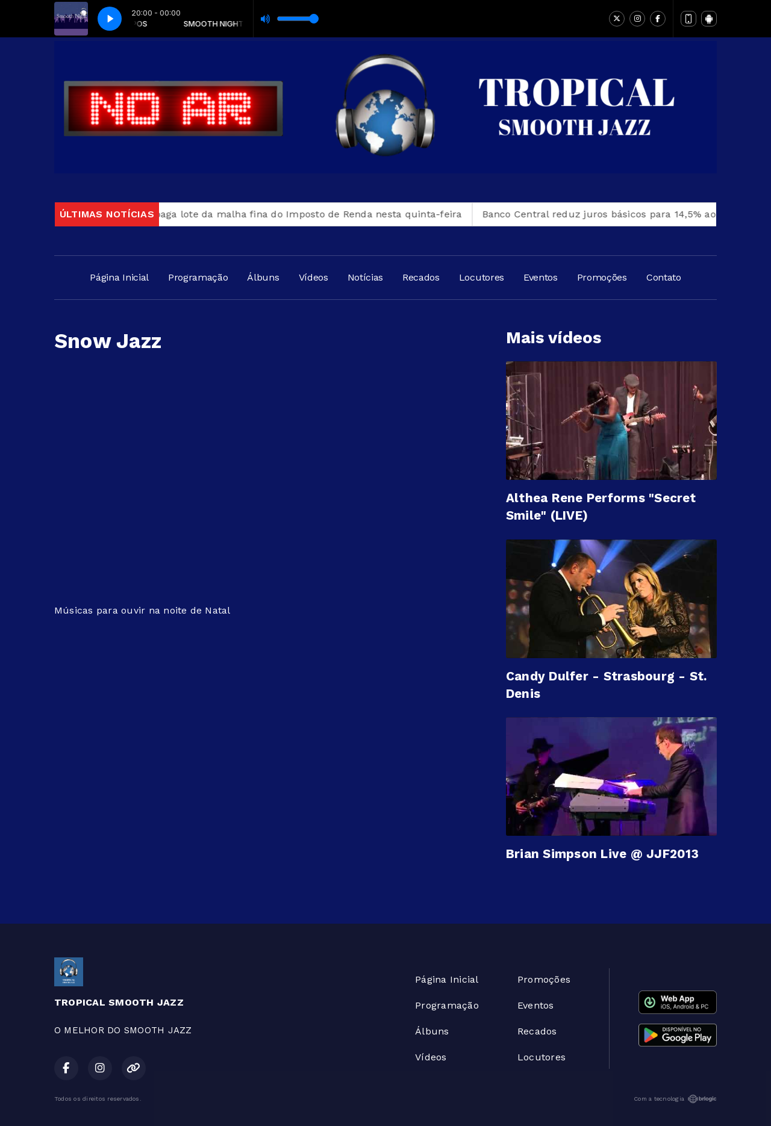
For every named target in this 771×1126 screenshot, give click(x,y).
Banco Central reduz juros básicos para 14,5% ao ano (616, 214)
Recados (421, 277)
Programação (198, 277)
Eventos (540, 277)
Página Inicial (119, 277)
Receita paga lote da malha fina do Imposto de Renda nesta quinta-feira (296, 214)
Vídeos (313, 277)
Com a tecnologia (675, 1099)
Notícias (365, 277)
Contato (663, 277)
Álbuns (263, 277)
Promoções (602, 277)
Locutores (481, 277)
